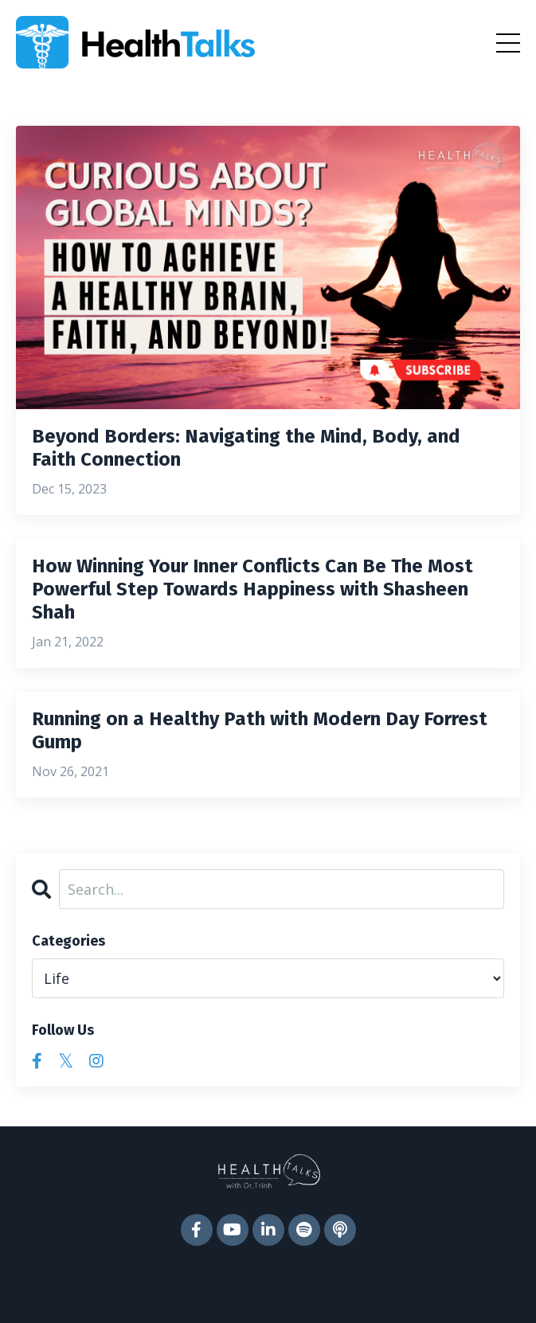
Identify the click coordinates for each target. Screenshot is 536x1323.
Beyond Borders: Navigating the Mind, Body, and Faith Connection (246, 447)
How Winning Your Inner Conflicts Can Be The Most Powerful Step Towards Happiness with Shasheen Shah (252, 589)
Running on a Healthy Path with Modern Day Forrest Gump (259, 730)
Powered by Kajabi (268, 1282)
